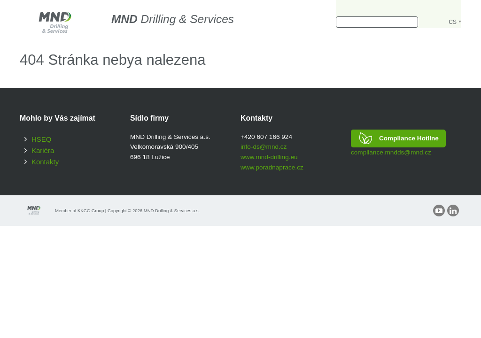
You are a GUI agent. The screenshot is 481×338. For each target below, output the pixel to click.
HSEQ (41, 139)
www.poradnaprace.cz (271, 167)
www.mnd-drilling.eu (269, 157)
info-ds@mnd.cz (263, 146)
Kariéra (42, 150)
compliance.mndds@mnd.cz (391, 152)
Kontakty (45, 162)
